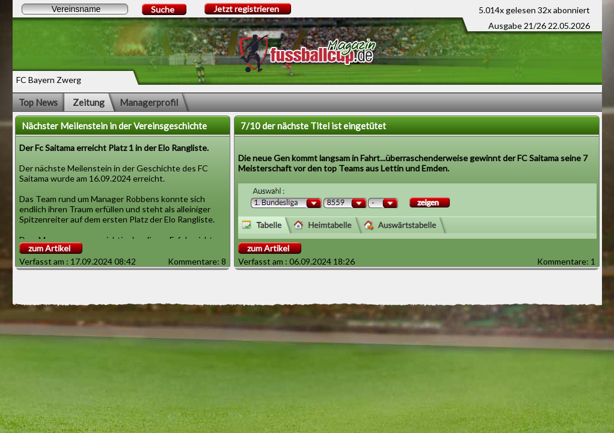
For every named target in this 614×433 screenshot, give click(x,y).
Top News (38, 102)
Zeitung (89, 102)
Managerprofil (149, 102)
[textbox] (74, 9)
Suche (162, 9)
